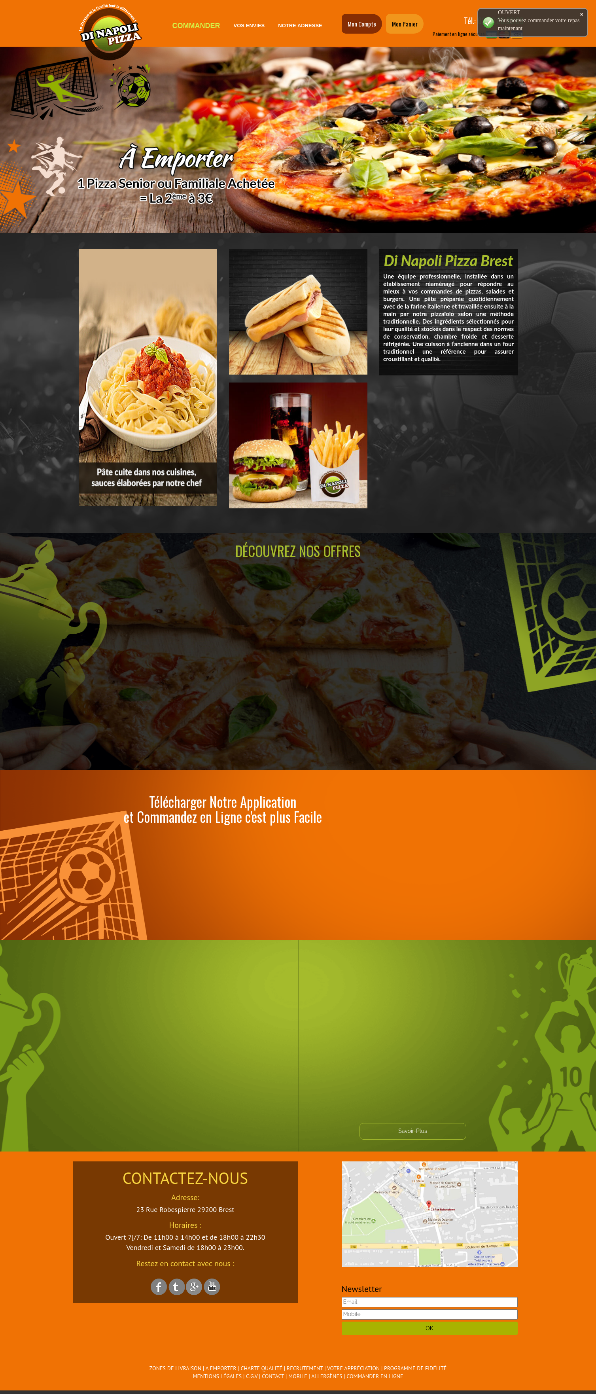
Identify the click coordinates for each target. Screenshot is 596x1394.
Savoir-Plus (412, 1131)
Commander (196, 26)
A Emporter (220, 1368)
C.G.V (251, 1376)
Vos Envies (249, 25)
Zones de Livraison (175, 1368)
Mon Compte (362, 23)
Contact (273, 1376)
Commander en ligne (374, 1376)
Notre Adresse (300, 25)
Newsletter (362, 1288)
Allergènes (326, 1376)
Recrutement (305, 1368)
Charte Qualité (261, 1368)
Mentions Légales (217, 1376)
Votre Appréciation (353, 1368)
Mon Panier (405, 23)
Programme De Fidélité (415, 1368)
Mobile (297, 1376)
